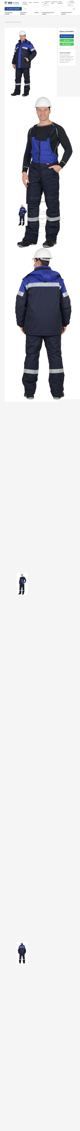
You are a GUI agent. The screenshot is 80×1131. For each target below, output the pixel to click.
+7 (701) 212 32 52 (54, 2)
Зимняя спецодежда (35, 197)
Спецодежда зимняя (9, 13)
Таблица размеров (24, 3)
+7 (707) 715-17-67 (72, 2)
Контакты (36, 2)
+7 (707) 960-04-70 (60, 2)
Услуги (30, 2)
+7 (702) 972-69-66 (47, 2)
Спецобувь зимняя (23, 13)
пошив (36, 12)
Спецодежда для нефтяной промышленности (42, 197)
